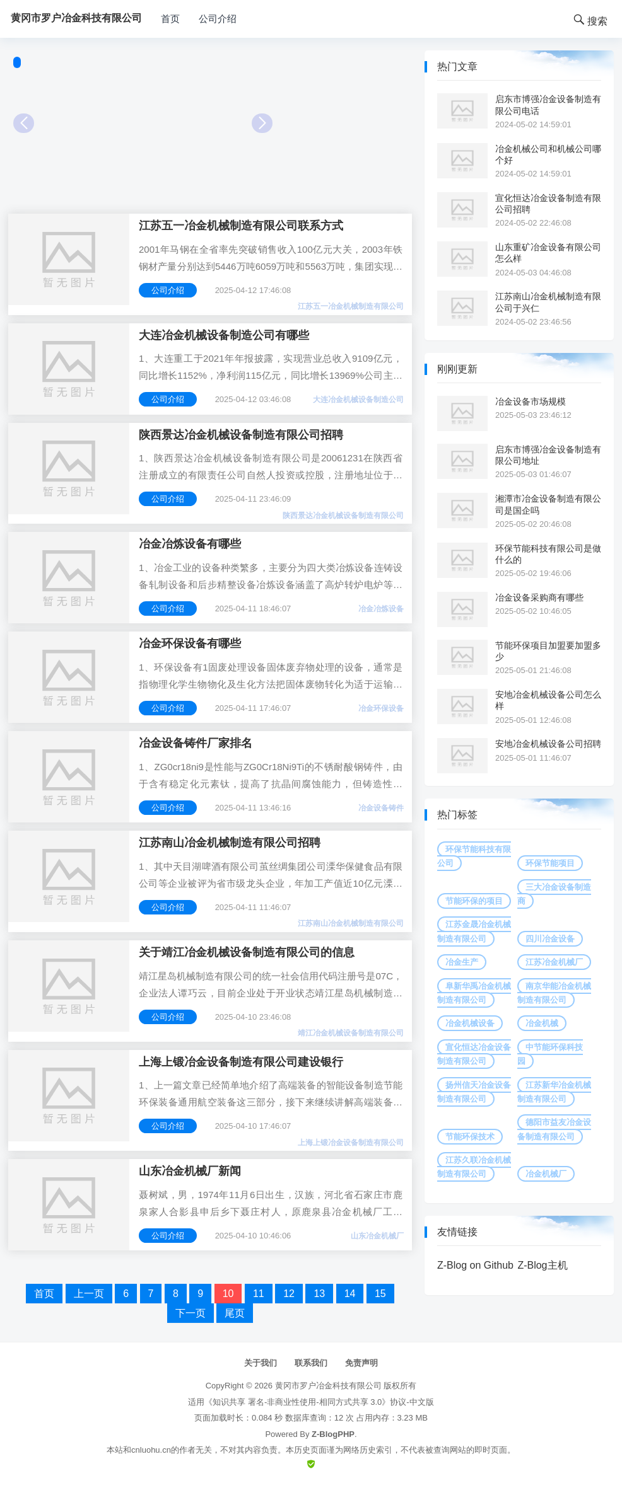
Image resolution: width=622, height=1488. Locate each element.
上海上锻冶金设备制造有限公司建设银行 (241, 1062)
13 (319, 1293)
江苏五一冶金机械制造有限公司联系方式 (241, 225)
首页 (170, 18)
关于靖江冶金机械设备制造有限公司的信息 (247, 952)
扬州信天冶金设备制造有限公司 (474, 1092)
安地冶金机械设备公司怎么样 (548, 700)
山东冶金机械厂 (377, 1235)
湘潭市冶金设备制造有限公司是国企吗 (548, 504)
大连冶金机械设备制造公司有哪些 (224, 335)
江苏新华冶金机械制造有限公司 (554, 1092)
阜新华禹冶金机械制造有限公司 (474, 993)
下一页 (190, 1313)
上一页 (89, 1293)
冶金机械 (541, 1023)
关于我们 (260, 1363)
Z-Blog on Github (475, 1265)
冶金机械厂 (545, 1174)
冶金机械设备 (470, 1023)
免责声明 (361, 1363)
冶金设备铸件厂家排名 (195, 743)
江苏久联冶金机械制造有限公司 (474, 1167)
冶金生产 (461, 962)
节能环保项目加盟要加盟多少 (548, 651)
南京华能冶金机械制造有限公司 (554, 993)
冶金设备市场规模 (530, 401)
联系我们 (311, 1363)
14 (350, 1293)
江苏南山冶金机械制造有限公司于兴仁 (548, 302)
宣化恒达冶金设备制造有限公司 (474, 1054)
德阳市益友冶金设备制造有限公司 (554, 1129)
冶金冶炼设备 (381, 608)
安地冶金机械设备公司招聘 (548, 744)
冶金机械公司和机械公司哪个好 (548, 154)
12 (289, 1293)
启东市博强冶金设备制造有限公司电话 (548, 104)
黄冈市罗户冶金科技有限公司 (328, 1385)
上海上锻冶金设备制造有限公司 (351, 1142)
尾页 (235, 1313)
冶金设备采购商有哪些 (539, 597)
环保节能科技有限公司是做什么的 (548, 554)
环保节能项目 (550, 863)
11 (258, 1293)
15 (380, 1293)
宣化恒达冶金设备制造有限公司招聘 (548, 203)
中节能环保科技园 (550, 1054)
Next (262, 123)
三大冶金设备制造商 (554, 894)
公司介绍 (218, 18)
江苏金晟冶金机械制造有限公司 (474, 931)
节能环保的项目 (474, 901)
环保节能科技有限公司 (474, 856)
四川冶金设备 (550, 938)
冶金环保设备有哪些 (190, 643)
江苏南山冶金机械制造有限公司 (351, 923)
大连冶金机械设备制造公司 (358, 399)
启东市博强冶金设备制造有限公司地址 (548, 455)
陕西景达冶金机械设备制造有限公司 (343, 515)
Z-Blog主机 (542, 1265)
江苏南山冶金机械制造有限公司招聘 (229, 842)
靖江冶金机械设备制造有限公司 (351, 1033)
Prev (23, 123)
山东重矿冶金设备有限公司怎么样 (548, 252)
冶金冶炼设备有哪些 (190, 544)
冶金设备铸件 (381, 808)
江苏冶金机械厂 (554, 962)
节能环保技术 (470, 1136)
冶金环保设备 (381, 708)
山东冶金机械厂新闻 (190, 1171)
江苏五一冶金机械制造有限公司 (351, 306)
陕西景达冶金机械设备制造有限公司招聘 (241, 435)
